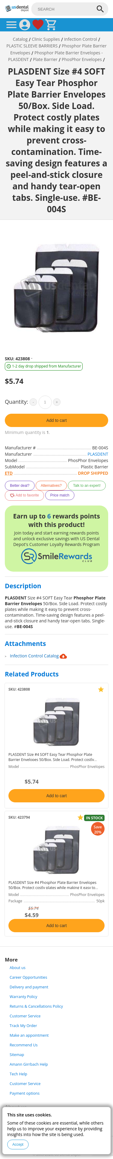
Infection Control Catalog (38, 656)
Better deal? (20, 485)
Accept (18, 1144)
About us (17, 967)
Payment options (24, 1093)
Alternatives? (51, 485)
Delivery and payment (29, 987)
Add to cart (56, 420)
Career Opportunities (28, 977)
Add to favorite (24, 495)
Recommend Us (24, 1045)
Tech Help (18, 1074)
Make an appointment (29, 1035)
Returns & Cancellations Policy (36, 1006)
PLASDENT (98, 454)
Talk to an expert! (86, 485)
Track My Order (23, 1025)
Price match (59, 495)
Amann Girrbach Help (29, 1064)
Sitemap (17, 1054)
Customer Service (25, 1016)
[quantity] (45, 402)
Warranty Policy (23, 996)
